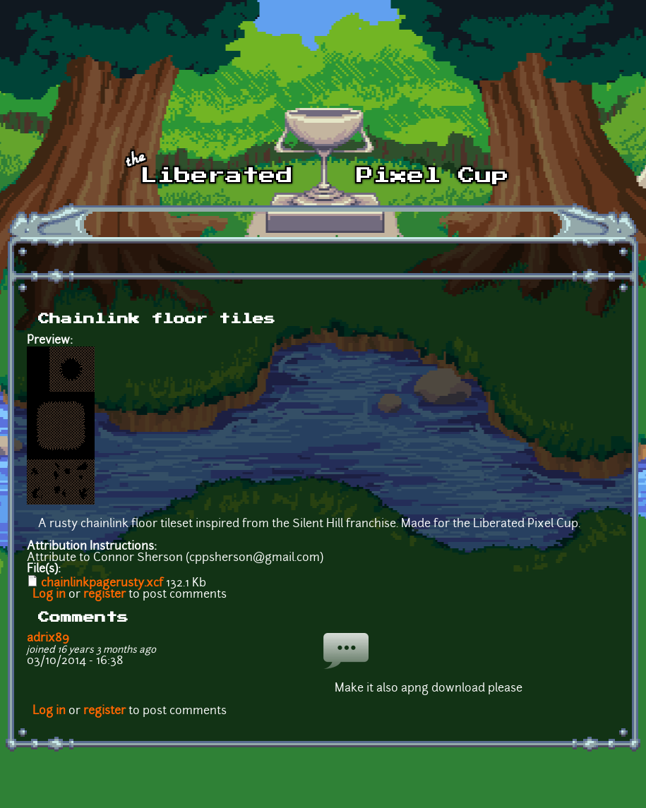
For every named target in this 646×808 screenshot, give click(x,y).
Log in (49, 595)
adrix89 (48, 638)
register (104, 595)
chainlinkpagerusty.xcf (102, 583)
